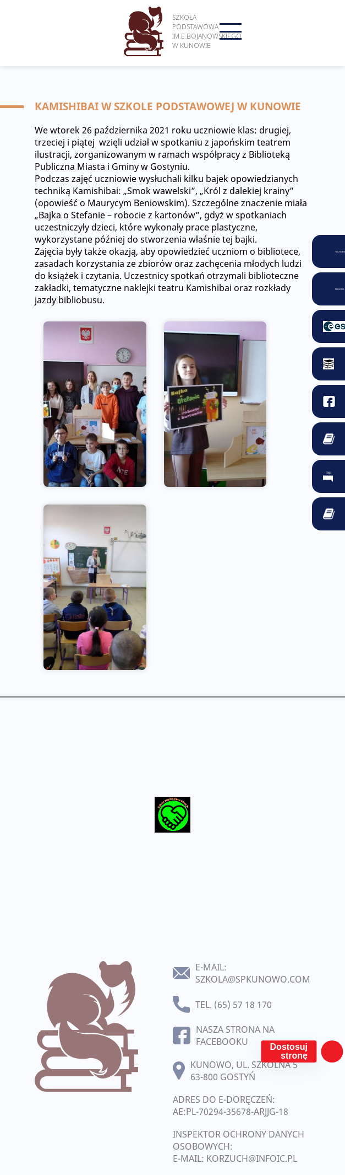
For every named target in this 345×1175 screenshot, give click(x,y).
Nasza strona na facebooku (235, 1035)
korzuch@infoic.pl (251, 1158)
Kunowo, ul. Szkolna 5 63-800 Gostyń (244, 1071)
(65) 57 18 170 (243, 1005)
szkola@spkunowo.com (252, 979)
